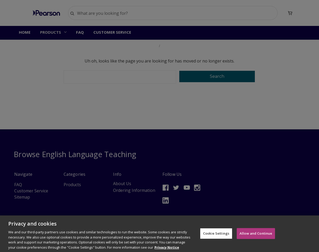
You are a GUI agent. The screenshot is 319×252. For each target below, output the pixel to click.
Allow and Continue (256, 237)
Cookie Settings (216, 237)
